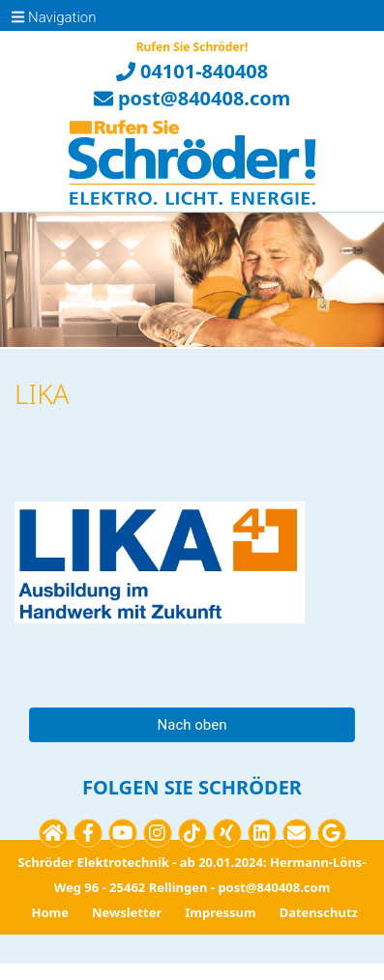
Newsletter (127, 912)
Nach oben (192, 725)
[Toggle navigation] (22, 15)
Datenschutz (319, 912)
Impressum (220, 912)
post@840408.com (192, 98)
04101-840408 (192, 71)
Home (50, 912)
